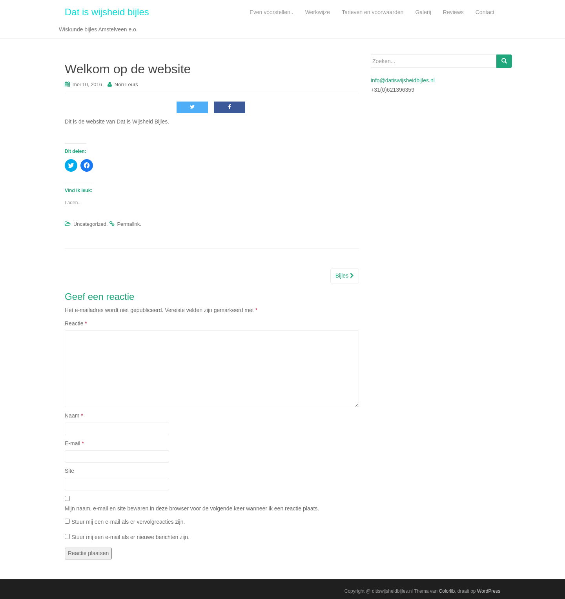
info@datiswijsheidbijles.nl (403, 80)
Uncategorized (89, 224)
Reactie (76, 323)
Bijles (344, 275)
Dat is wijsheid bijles (107, 12)
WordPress (488, 591)
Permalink (128, 224)
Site (69, 471)
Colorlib (447, 591)
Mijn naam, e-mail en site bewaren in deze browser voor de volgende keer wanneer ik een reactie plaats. (192, 508)
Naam (74, 415)
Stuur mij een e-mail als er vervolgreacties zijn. (128, 522)
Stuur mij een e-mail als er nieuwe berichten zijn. (130, 537)
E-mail (74, 443)
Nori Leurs (126, 84)
